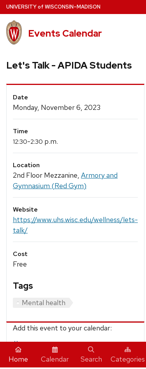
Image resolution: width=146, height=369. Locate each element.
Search (91, 355)
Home (18, 355)
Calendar (55, 355)
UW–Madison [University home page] (53, 7)
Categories (128, 355)
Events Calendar (65, 33)
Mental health (43, 302)
